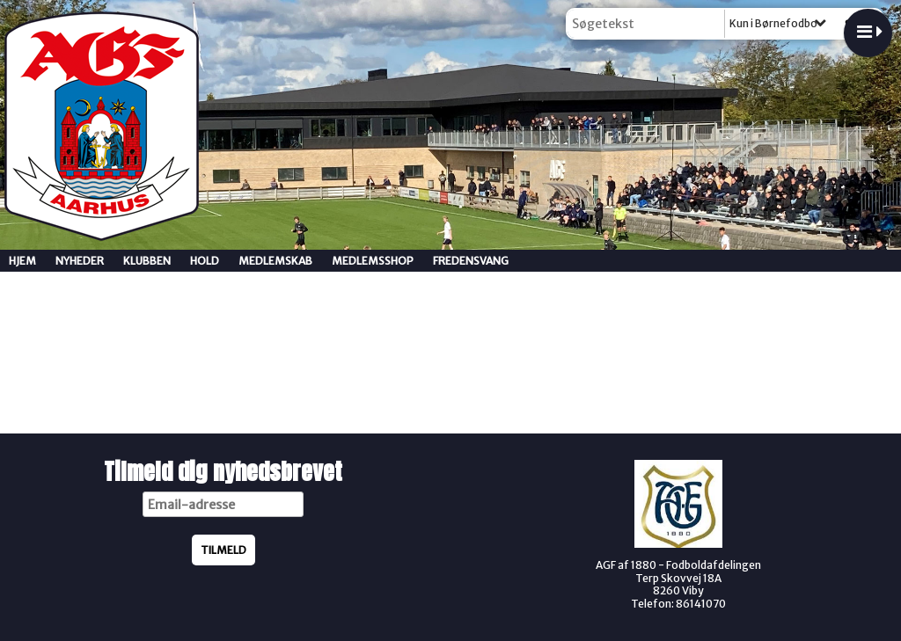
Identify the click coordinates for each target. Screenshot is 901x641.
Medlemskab (275, 260)
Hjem (22, 260)
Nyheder (79, 260)
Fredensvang (471, 260)
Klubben (147, 260)
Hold (204, 260)
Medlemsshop (373, 260)
